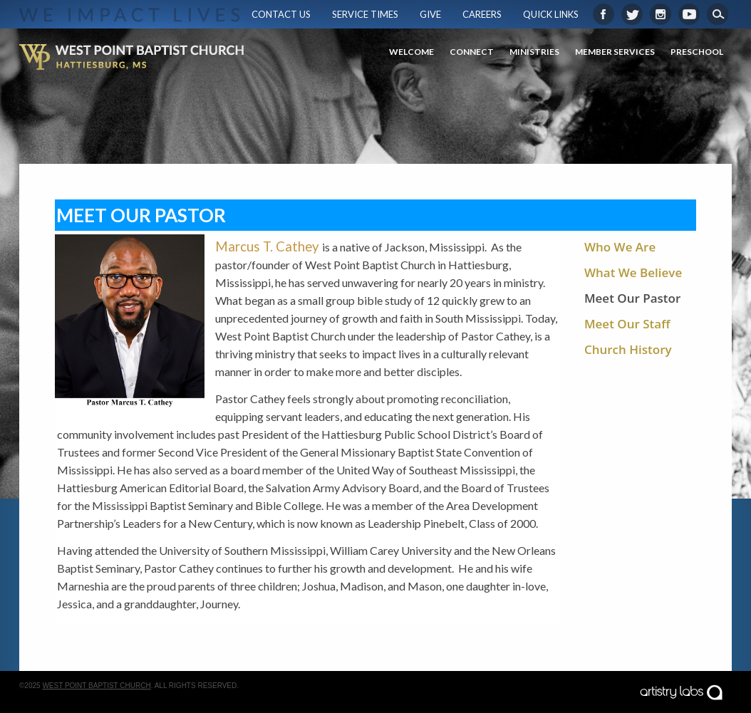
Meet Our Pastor (632, 298)
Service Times (365, 14)
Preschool (696, 51)
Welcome (411, 51)
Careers (482, 14)
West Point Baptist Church (96, 685)
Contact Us (281, 14)
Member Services (615, 51)
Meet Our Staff (627, 324)
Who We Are (620, 247)
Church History (628, 349)
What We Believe (633, 272)
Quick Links (551, 14)
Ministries (534, 51)
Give (430, 14)
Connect (472, 51)
